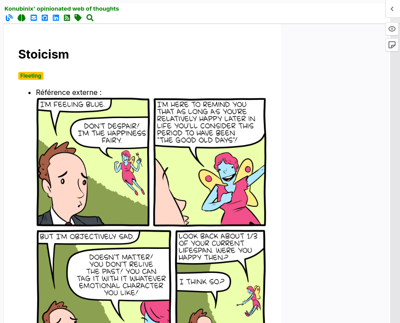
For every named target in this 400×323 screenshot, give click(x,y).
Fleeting (30, 75)
